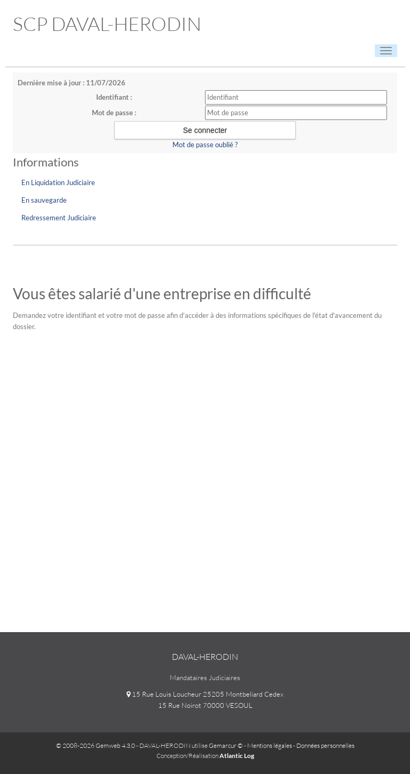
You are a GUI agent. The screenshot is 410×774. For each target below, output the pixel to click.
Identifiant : (114, 97)
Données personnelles (325, 745)
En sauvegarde (44, 200)
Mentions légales (269, 745)
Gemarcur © (226, 745)
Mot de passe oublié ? (205, 144)
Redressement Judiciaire (58, 217)
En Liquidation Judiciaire (58, 182)
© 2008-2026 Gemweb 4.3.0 (95, 745)
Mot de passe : (114, 112)
